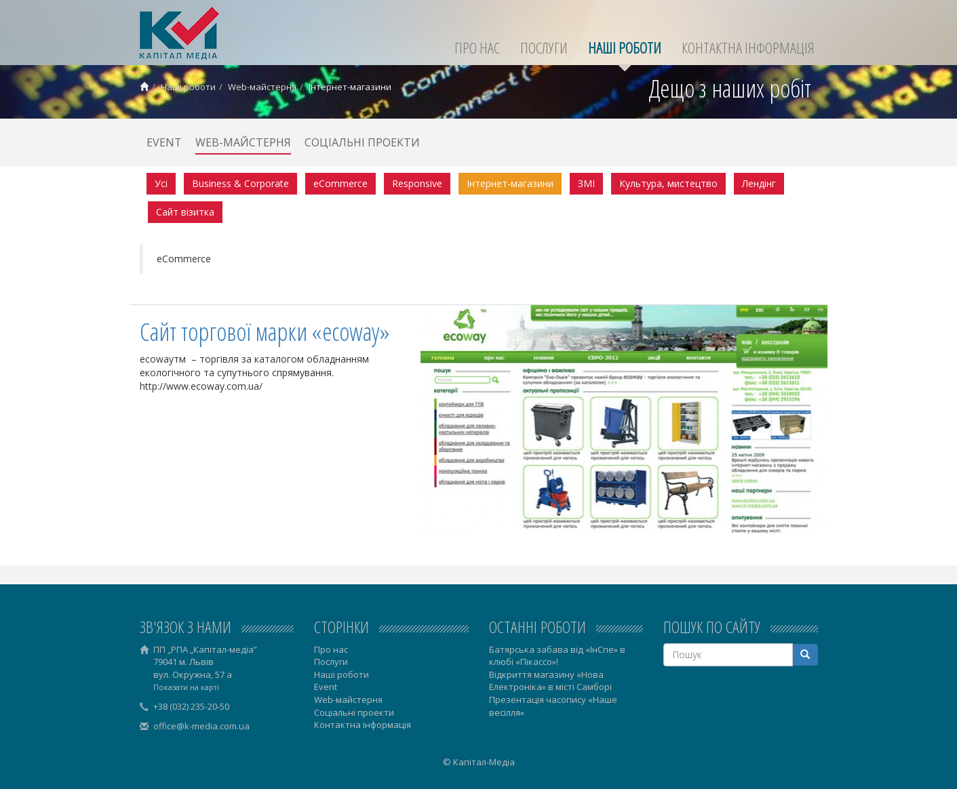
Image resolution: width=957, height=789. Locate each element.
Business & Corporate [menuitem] (240, 183)
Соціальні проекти (362, 143)
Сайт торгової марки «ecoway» (264, 331)
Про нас (477, 47)
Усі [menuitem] (161, 183)
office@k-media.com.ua (201, 726)
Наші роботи (624, 47)
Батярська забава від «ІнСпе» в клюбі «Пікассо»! (557, 655)
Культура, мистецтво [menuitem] (668, 183)
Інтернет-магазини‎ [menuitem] (510, 183)
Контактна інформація (748, 47)
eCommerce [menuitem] (340, 183)
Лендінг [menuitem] (759, 183)
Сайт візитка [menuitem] (185, 211)
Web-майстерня (262, 87)
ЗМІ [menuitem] (586, 183)
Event (164, 143)
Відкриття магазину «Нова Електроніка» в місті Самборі (550, 680)
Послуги (544, 47)
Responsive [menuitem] (417, 183)
